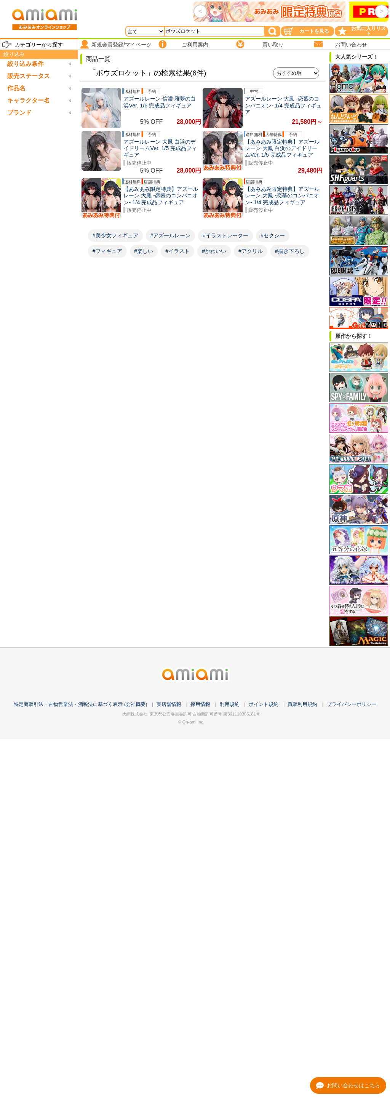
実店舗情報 (169, 704)
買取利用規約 (302, 704)
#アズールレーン (170, 235)
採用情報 (200, 704)
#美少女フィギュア (115, 235)
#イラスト (177, 251)
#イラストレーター (225, 235)
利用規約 (230, 704)
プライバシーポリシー (351, 704)
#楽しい (143, 251)
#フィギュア (107, 251)
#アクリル (250, 251)
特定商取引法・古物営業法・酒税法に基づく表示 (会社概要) (80, 704)
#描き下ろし (290, 251)
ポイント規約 (263, 704)
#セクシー (273, 235)
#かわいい (214, 251)
